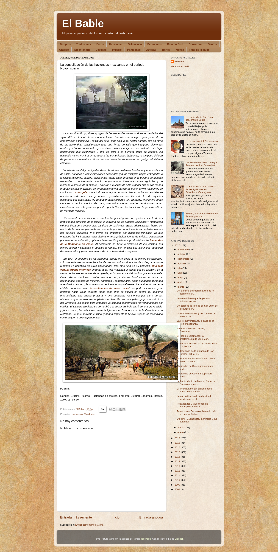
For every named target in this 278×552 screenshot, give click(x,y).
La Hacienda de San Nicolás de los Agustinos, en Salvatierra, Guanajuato (200, 189)
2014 (178, 461)
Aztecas (151, 49)
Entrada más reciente (76, 517)
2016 (178, 452)
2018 (178, 442)
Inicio (115, 517)
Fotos (100, 44)
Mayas (180, 49)
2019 (178, 438)
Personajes (154, 44)
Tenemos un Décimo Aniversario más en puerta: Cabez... (196, 412)
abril (180, 282)
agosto (181, 263)
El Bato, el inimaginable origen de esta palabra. (201, 215)
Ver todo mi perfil (180, 66)
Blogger (179, 538)
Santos (212, 44)
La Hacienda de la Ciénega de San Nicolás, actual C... (195, 352)
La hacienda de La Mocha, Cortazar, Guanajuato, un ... (196, 382)
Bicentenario (82, 49)
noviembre (183, 249)
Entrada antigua (151, 517)
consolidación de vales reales (109, 288)
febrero (181, 427)
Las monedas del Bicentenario (201, 141)
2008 (178, 489)
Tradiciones (83, 44)
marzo (181, 286)
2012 (178, 470)
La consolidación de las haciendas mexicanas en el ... (195, 397)
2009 (178, 484)
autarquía (81, 192)
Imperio (117, 49)
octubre (181, 254)
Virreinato (89, 414)
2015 (178, 456)
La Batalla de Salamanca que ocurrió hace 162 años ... (196, 360)
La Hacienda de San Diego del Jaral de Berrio (199, 118)
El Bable (83, 23)
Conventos (195, 44)
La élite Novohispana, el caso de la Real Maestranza (195, 322)
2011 (178, 475)
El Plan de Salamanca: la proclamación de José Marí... (193, 337)
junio (180, 272)
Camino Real (175, 44)
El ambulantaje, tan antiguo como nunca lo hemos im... (194, 390)
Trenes (166, 49)
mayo (180, 277)
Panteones (134, 49)
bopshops (145, 538)
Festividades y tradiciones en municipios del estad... (192, 405)
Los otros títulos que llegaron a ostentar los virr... (193, 299)
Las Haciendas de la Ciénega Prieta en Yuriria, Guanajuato (201, 164)
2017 (178, 447)
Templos (65, 44)
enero (180, 432)
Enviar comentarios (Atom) (89, 524)
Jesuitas (101, 49)
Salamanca (135, 44)
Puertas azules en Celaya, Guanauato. (191, 330)
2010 (178, 480)
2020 (178, 245)
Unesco (64, 49)
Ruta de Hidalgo (199, 49)
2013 (178, 466)
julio (179, 268)
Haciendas (116, 44)
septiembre (183, 258)
